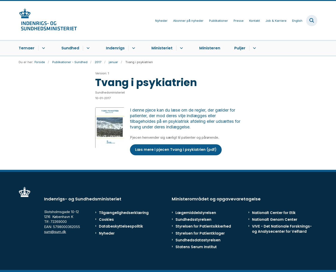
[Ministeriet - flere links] (180, 48)
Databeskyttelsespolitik (119, 226)
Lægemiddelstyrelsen (195, 212)
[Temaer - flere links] (42, 48)
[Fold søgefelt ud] (311, 20)
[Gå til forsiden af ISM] (48, 20)
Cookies (106, 219)
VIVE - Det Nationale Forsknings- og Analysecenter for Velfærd (282, 229)
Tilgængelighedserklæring (119, 212)
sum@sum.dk (55, 231)
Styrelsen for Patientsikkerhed (203, 226)
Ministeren (209, 48)
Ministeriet (161, 48)
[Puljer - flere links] (253, 48)
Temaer (27, 48)
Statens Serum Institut (196, 246)
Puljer (239, 48)
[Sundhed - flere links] (87, 48)
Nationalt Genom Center (274, 219)
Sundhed (70, 48)
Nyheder (107, 233)
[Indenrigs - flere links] (132, 48)
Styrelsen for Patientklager (200, 233)
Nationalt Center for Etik (274, 212)
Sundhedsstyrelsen (193, 219)
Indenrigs (115, 48)
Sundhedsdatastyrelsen (197, 240)
